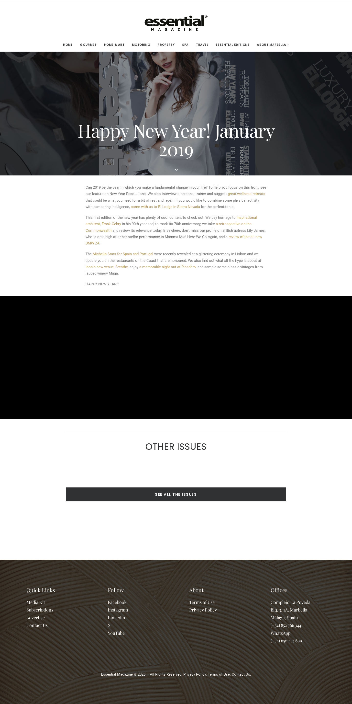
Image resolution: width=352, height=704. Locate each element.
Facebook (117, 602)
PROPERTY (166, 45)
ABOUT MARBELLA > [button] (273, 45)
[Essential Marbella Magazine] (176, 19)
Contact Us (37, 625)
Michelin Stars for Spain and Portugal (123, 254)
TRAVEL (202, 45)
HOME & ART (114, 45)
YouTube (116, 633)
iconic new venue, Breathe (107, 267)
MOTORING (141, 45)
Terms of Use (202, 602)
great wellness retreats (246, 194)
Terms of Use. (219, 674)
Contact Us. (241, 674)
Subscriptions (39, 610)
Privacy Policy (203, 610)
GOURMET (88, 45)
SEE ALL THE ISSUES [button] (176, 494)
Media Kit (35, 602)
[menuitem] (69, 44)
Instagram (118, 610)
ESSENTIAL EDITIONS (233, 45)
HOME (68, 45)
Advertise (35, 618)
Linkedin (116, 618)
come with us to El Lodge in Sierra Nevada (165, 207)
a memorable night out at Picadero (167, 267)
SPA (185, 45)
